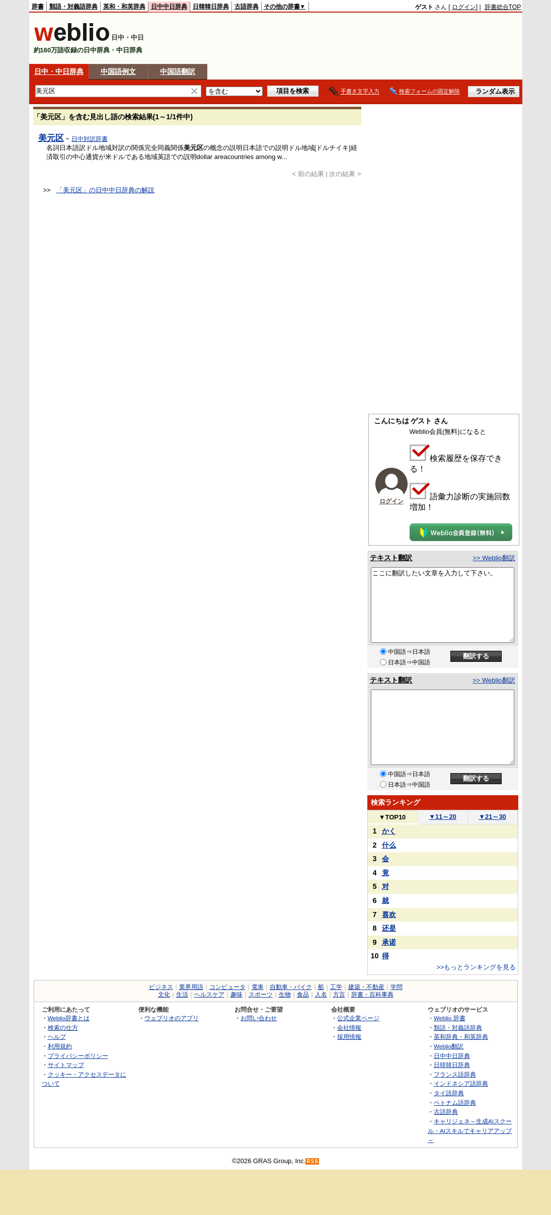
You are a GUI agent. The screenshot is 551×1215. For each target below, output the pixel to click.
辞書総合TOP (503, 7)
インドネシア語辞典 (461, 1083)
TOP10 (392, 817)
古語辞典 (246, 7)
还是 (389, 928)
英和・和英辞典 (124, 7)
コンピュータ (227, 987)
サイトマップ (66, 1064)
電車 (258, 987)
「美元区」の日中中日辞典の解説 (105, 190)
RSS (312, 1161)
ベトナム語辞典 (455, 1102)
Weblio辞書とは (69, 1018)
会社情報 (349, 1027)
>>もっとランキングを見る (476, 967)
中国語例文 (118, 71)
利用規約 (60, 1046)
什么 (389, 845)
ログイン (464, 7)
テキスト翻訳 (391, 558)
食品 (303, 995)
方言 (339, 995)
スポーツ (261, 995)
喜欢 (389, 914)
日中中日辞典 (169, 7)
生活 (182, 995)
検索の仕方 (63, 1027)
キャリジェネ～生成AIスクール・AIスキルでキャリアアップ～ (470, 1130)
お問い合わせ (259, 1018)
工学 (336, 987)
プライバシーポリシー (78, 1055)
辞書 (38, 7)
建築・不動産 (366, 987)
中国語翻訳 (177, 71)
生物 (285, 995)
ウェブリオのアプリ (171, 1018)
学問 (396, 987)
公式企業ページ (358, 1018)
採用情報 (349, 1036)
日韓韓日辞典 (211, 7)
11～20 (442, 816)
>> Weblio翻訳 (494, 558)
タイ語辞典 (449, 1093)
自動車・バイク (291, 987)
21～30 (492, 816)
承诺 (389, 942)
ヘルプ (57, 1036)
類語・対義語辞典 (73, 7)
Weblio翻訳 (448, 1046)
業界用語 (191, 987)
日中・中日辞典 (59, 71)
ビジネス (161, 987)
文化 (164, 995)
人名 (321, 995)
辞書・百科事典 (372, 995)
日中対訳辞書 (89, 138)
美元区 (51, 138)
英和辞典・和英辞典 (461, 1036)
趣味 (236, 995)
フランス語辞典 (455, 1074)
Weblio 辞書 (449, 1018)
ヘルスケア (209, 995)
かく (389, 831)
